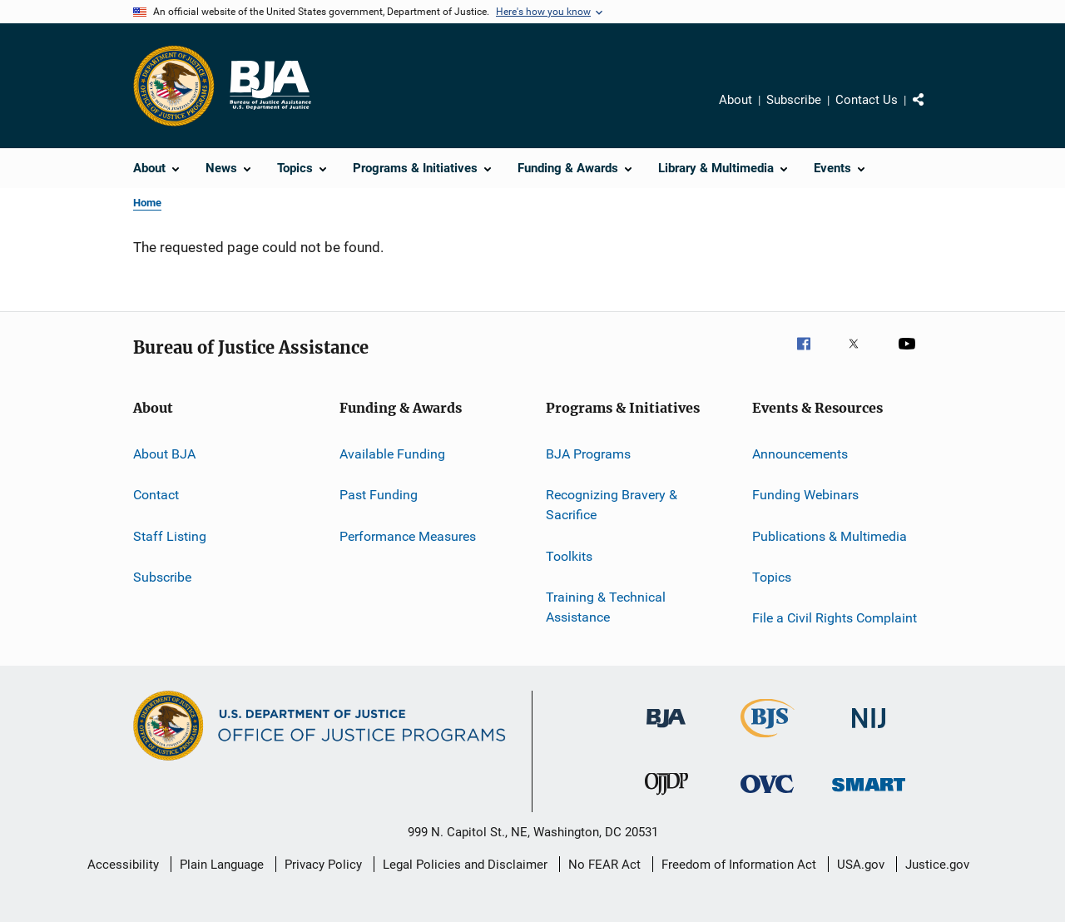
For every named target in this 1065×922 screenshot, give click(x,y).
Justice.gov (937, 864)
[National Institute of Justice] (868, 731)
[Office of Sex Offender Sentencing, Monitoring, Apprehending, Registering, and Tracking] (868, 794)
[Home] (269, 85)
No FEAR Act (604, 864)
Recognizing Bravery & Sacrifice (611, 505)
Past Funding (378, 495)
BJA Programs (588, 454)
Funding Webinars (805, 495)
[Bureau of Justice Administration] (666, 730)
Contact (156, 495)
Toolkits (569, 555)
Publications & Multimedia (829, 536)
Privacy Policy (323, 864)
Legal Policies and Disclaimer (465, 864)
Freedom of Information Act (738, 864)
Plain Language (222, 864)
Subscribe (793, 99)
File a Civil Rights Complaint (834, 618)
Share (932, 111)
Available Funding (392, 454)
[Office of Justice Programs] (174, 85)
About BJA (164, 454)
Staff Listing (169, 536)
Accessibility (123, 864)
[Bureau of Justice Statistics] (768, 740)
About (735, 99)
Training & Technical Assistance (606, 607)
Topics (771, 577)
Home (147, 202)
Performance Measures (407, 536)
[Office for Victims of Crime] (767, 796)
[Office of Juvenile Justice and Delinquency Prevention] (666, 798)
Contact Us (866, 99)
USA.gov (860, 864)
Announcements (800, 454)
